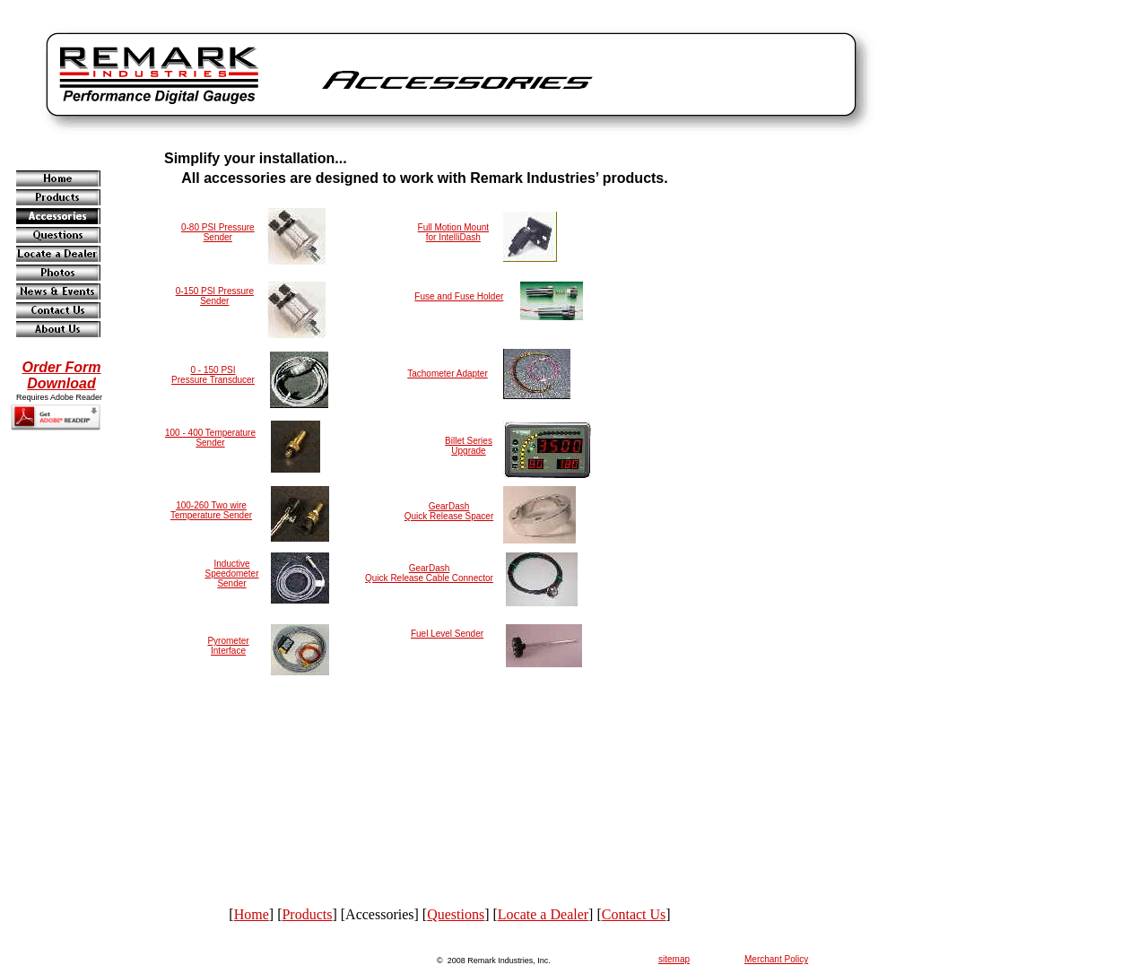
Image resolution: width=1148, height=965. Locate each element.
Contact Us (634, 914)
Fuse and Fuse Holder (458, 296)
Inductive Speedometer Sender (231, 573)
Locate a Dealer (543, 914)
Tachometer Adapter (447, 373)
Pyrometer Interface (227, 646)
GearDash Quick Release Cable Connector (429, 573)
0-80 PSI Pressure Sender (218, 232)
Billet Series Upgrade (468, 446)
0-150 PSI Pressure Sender (215, 296)
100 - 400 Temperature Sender (210, 438)
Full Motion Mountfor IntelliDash (453, 232)
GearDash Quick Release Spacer (449, 511)
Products (307, 914)
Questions (455, 914)
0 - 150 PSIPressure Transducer (213, 375)
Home (251, 914)
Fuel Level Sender (447, 634)
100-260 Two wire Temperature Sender (211, 510)
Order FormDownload (61, 375)
